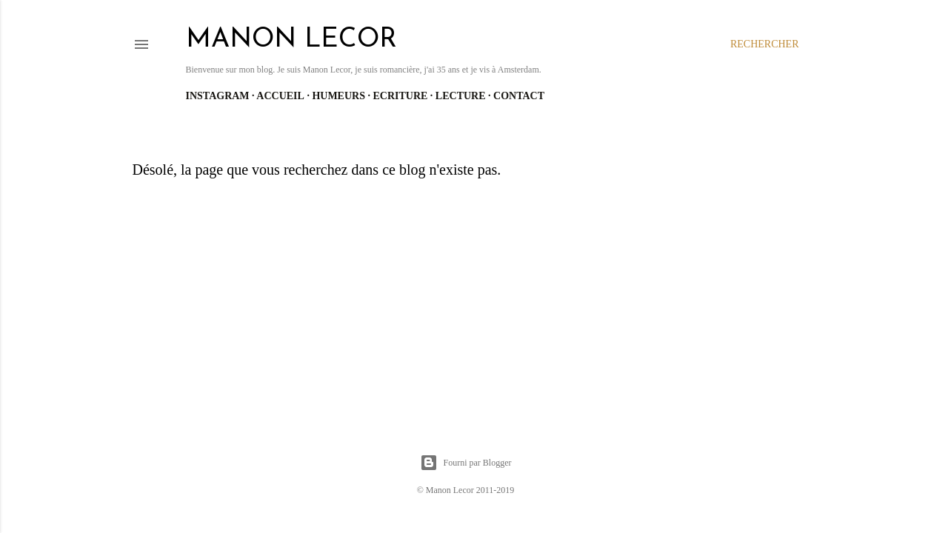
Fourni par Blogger (466, 463)
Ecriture (400, 95)
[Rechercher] (764, 44)
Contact (518, 95)
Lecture (461, 95)
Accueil (280, 95)
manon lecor (291, 40)
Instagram (218, 95)
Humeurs (338, 95)
